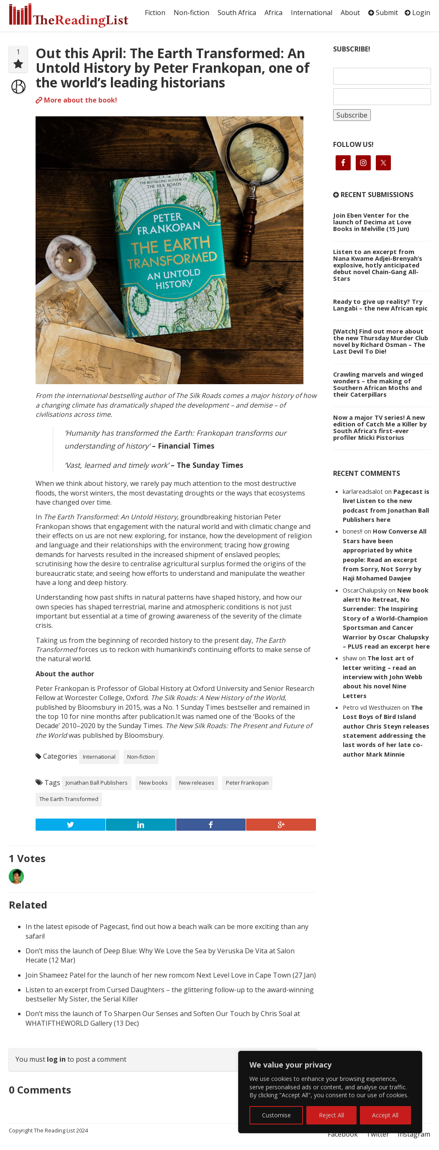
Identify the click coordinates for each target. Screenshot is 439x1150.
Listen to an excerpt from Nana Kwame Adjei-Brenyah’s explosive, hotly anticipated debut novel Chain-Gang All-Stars (377, 264)
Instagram (414, 1134)
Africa (273, 12)
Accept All (385, 1115)
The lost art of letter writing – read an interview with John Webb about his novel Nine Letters (382, 677)
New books (153, 782)
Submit (383, 12)
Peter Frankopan (247, 782)
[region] (330, 1092)
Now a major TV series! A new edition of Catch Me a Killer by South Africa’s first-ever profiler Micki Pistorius (379, 427)
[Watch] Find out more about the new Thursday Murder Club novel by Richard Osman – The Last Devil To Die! (380, 341)
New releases (196, 782)
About (350, 12)
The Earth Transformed (68, 799)
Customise (276, 1115)
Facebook (343, 1134)
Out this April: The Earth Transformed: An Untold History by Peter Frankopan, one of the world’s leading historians (173, 67)
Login (417, 12)
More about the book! (76, 100)
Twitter (377, 1134)
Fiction (155, 12)
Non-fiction (191, 12)
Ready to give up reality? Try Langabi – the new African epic (380, 304)
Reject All (331, 1115)
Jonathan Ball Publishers (97, 782)
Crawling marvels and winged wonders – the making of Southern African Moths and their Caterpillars (378, 384)
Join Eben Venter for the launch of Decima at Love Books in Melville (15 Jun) (372, 222)
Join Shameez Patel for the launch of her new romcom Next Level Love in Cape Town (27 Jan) (171, 975)
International (311, 12)
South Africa (237, 12)
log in (56, 1059)
